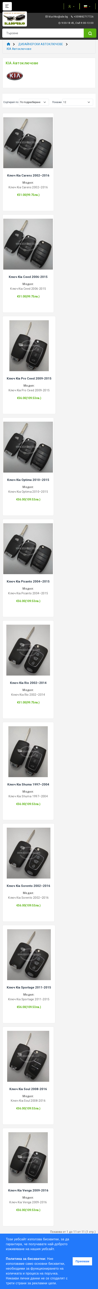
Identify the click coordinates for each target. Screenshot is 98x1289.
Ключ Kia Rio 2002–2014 (28, 683)
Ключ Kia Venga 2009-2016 (28, 1190)
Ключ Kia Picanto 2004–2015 (28, 581)
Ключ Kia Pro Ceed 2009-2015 (29, 378)
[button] (58, 1283)
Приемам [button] (82, 1261)
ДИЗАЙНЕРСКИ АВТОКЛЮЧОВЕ (40, 44)
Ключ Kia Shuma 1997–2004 (28, 784)
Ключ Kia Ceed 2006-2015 (28, 277)
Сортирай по (10, 102)
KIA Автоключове (19, 48)
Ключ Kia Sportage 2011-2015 (29, 987)
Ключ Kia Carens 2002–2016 (28, 175)
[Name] (90, 33)
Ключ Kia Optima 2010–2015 (28, 480)
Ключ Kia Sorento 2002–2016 (28, 886)
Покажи (57, 102)
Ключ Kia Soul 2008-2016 (28, 1089)
